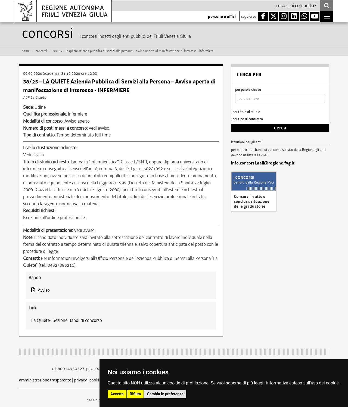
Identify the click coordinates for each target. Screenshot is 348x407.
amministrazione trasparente (45, 380)
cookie (95, 380)
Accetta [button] (117, 394)
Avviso (40, 290)
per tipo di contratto (247, 119)
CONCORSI (41, 51)
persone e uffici (222, 16)
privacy (80, 380)
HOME (26, 51)
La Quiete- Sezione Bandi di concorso (66, 320)
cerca (280, 127)
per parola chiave (248, 89)
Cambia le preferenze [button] (165, 394)
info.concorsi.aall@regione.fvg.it (262, 163)
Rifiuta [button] (135, 394)
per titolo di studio (245, 112)
